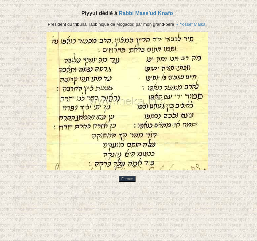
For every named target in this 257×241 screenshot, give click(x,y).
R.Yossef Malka (190, 24)
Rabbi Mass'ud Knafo (146, 13)
